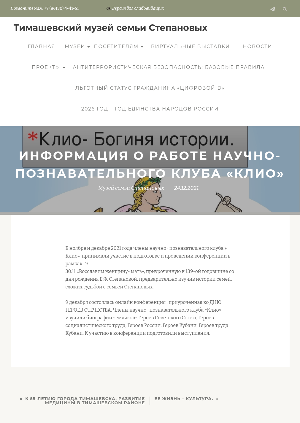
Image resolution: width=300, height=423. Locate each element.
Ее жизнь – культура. (184, 399)
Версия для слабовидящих (135, 8)
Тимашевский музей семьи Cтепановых (111, 27)
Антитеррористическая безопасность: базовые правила (169, 67)
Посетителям (116, 46)
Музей (75, 46)
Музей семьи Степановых (131, 188)
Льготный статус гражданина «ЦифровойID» (150, 88)
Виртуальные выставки (190, 46)
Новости (257, 46)
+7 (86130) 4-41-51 (61, 8)
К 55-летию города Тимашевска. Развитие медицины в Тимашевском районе (85, 401)
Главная (41, 46)
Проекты (46, 67)
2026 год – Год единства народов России (150, 109)
